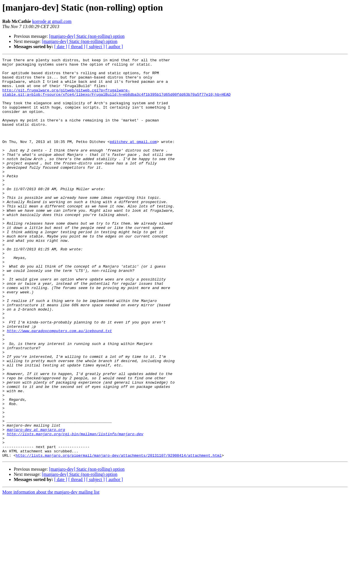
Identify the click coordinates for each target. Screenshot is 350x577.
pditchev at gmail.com (133, 158)
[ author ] (114, 46)
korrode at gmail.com (51, 21)
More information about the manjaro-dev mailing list (51, 572)
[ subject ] (95, 46)
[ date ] (60, 46)
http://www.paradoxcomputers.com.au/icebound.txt (59, 385)
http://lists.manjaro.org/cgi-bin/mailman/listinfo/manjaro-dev (75, 509)
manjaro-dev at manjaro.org (36, 504)
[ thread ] (76, 46)
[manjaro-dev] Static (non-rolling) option (87, 36)
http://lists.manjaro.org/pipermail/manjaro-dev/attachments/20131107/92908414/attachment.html (119, 535)
